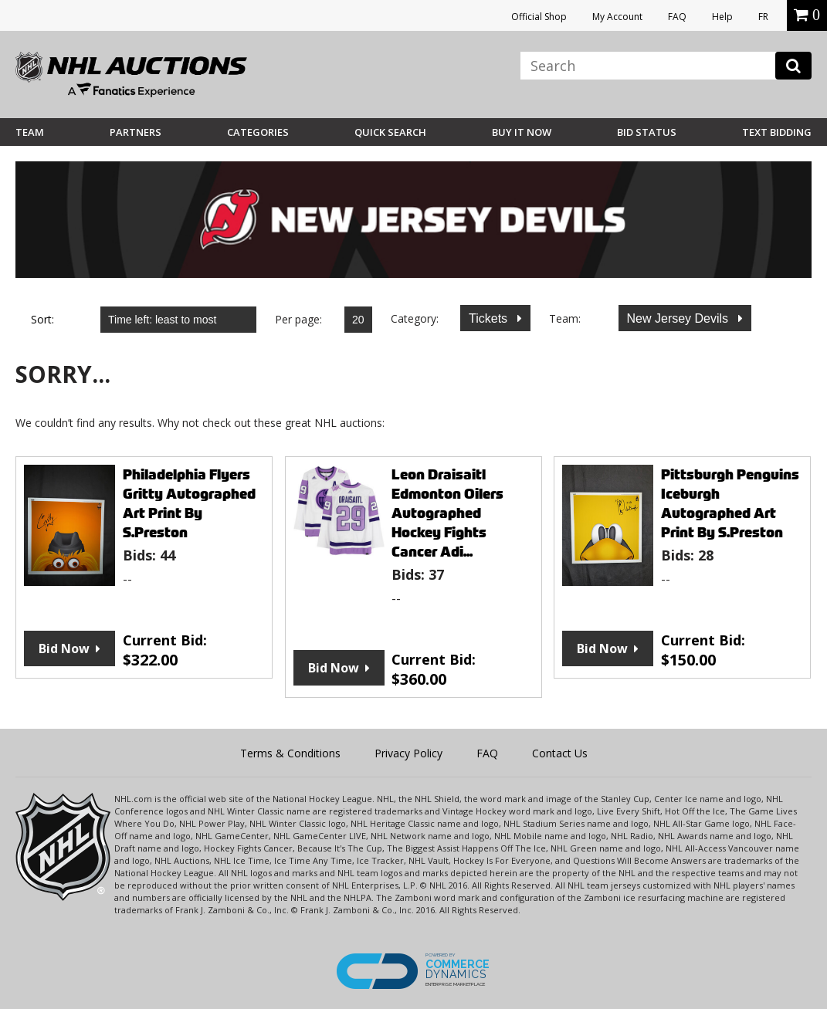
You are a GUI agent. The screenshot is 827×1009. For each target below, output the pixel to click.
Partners (135, 132)
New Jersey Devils (679, 318)
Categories (258, 132)
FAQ (677, 16)
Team (29, 132)
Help (722, 16)
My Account (617, 16)
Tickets (490, 318)
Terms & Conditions (290, 753)
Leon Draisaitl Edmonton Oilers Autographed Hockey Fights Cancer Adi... (447, 513)
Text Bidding (777, 132)
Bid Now (64, 648)
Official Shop (539, 16)
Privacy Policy (408, 753)
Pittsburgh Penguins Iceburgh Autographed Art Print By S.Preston (730, 503)
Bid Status (646, 132)
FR (763, 16)
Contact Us (560, 753)
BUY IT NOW (521, 132)
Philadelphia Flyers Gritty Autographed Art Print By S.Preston (189, 503)
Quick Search (390, 132)
